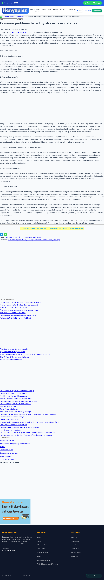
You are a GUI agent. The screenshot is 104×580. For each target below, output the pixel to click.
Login (88, 10)
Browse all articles (7, 440)
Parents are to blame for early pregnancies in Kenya (20, 302)
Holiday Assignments (43, 560)
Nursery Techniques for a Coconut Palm (15, 399)
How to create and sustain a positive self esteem (18, 401)
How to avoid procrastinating (11, 430)
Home (39, 537)
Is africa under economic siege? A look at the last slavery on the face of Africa (30, 422)
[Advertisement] (52, 108)
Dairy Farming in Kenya (9, 409)
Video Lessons (5, 456)
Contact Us (75, 541)
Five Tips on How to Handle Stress (13, 425)
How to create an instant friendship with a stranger (19, 427)
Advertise (74, 545)
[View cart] (79, 10)
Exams (31, 9)
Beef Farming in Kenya (8, 406)
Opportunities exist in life (9, 419)
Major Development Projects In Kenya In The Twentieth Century (25, 354)
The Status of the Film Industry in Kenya (15, 412)
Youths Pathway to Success (11, 360)
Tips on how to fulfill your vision (12, 352)
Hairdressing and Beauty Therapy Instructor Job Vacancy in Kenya (34, 240)
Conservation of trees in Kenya (12, 417)
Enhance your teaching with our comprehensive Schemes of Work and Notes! (52, 228)
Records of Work (55, 11)
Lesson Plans (44, 11)
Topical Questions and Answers (47, 564)
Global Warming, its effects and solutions (15, 404)
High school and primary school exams (15, 444)
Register (97, 10)
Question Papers (6, 450)
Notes (49, 9)
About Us (74, 537)
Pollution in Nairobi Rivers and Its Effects (15, 318)
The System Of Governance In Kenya (14, 357)
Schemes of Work (37, 11)
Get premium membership (14, 17)
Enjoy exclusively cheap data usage (13, 307)
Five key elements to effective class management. (19, 305)
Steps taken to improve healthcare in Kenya (17, 391)
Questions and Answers (9, 453)
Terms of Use (75, 549)
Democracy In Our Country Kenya (13, 393)
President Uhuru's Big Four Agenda (14, 349)
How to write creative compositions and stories (23, 237)
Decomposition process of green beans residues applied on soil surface (27, 433)
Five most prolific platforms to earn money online (19, 310)
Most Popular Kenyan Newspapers (13, 396)
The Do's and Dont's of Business (12, 313)
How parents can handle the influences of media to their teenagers (26, 435)
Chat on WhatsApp (92, 3)
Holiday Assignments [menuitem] (64, 11)
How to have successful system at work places (18, 315)
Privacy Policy (76, 552)
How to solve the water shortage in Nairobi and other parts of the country (28, 414)
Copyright (74, 556)
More (72, 9)
